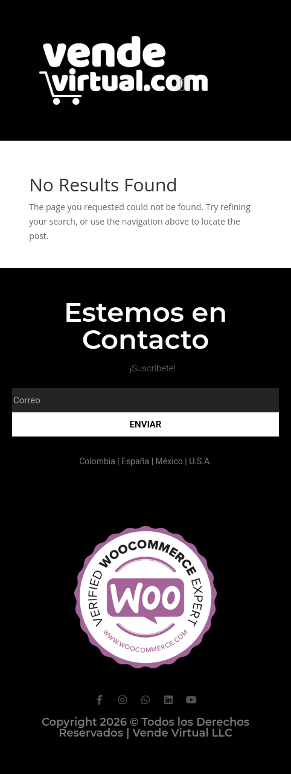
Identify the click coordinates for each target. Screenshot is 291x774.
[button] (182, 85)
